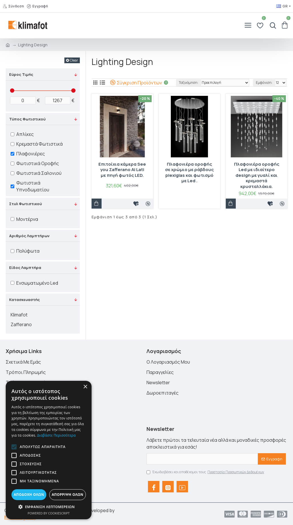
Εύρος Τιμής (21, 74)
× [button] (85, 387)
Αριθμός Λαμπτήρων (29, 235)
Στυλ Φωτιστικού (25, 203)
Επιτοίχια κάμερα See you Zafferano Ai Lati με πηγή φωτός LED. (122, 169)
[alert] (49, 450)
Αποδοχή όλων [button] (29, 494)
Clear (74, 60)
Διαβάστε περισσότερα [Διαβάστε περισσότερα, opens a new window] (56, 435)
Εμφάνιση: (264, 82)
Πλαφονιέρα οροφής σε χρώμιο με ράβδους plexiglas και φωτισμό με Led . (189, 172)
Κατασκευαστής (24, 299)
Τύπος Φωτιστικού (27, 119)
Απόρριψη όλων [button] (67, 494)
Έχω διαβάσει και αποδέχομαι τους (205, 472)
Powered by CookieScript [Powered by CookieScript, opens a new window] (49, 513)
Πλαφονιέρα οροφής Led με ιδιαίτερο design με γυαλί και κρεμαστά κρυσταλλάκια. (256, 175)
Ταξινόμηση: (188, 82)
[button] (14, 447)
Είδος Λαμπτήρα (25, 267)
